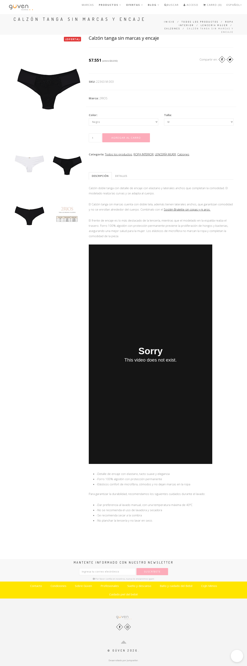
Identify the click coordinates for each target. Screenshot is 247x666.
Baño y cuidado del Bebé (176, 586)
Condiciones (58, 586)
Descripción (100, 176)
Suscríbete (152, 571)
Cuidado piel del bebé (123, 594)
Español (234, 5)
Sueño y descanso (139, 586)
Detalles (121, 176)
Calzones (172, 28)
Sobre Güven (83, 586)
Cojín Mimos (209, 586)
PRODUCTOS (110, 5)
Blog (153, 5)
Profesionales (110, 586)
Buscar (171, 5)
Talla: (168, 115)
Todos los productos (200, 21)
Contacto (36, 586)
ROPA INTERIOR (144, 154)
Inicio (169, 21)
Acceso (191, 5)
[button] (237, 656)
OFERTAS (134, 5)
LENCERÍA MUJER (214, 25)
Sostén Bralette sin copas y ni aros (187, 209)
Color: (93, 115)
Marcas (88, 5)
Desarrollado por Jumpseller (123, 660)
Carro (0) (212, 5)
